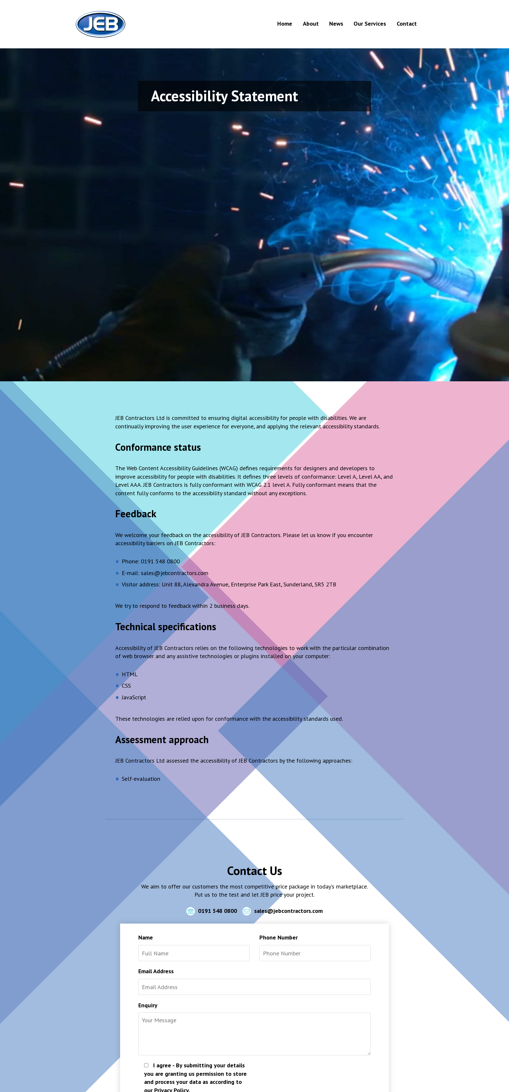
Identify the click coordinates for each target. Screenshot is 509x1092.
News (336, 23)
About (311, 23)
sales (147, 573)
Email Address (156, 971)
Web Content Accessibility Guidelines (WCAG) (182, 468)
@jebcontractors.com (181, 573)
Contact (407, 23)
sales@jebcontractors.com (282, 911)
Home (284, 23)
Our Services (370, 23)
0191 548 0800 (211, 911)
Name (145, 937)
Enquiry (147, 1005)
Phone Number (278, 937)
